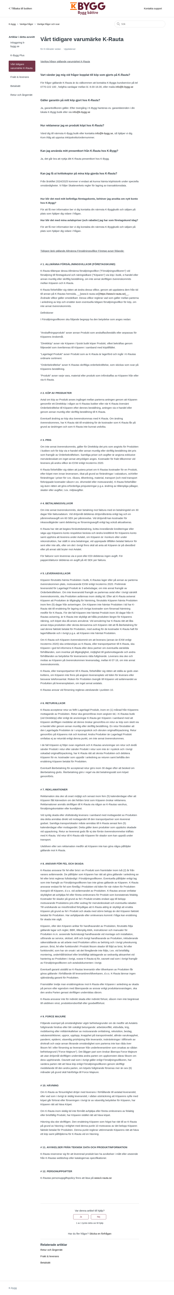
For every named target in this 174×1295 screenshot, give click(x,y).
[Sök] (139, 24)
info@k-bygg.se (124, 86)
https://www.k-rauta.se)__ (114, 293)
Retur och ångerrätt (21, 94)
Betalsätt (15, 85)
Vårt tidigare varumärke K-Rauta (21, 66)
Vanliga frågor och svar (48, 24)
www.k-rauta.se (103, 1177)
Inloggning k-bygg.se (17, 44)
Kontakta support (153, 8)
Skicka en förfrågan (100, 1233)
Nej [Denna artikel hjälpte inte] (98, 1217)
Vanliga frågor (26, 24)
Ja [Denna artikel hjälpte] (81, 1217)
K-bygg (12, 24)
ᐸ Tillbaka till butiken (20, 8)
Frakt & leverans (19, 76)
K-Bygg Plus (17, 55)
